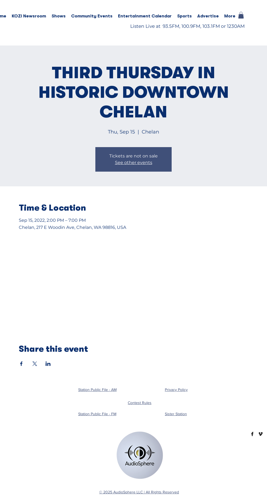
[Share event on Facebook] (21, 364)
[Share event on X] (34, 364)
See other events (133, 162)
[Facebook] (252, 434)
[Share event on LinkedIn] (48, 364)
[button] (58, 16)
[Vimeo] (260, 434)
